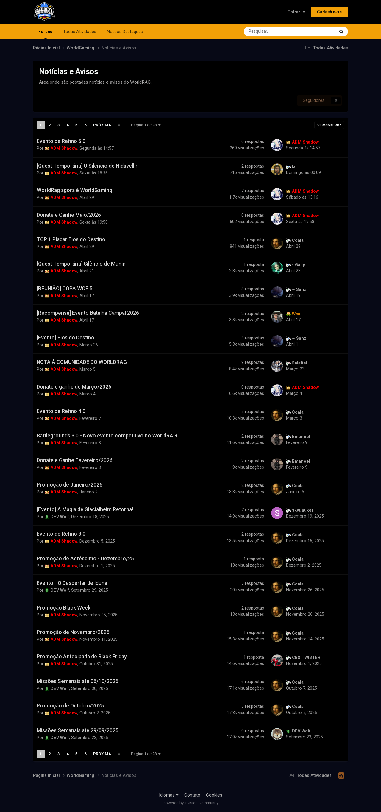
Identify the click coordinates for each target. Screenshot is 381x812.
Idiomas (169, 795)
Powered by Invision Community (190, 803)
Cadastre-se (329, 12)
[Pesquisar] (273, 31)
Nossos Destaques (125, 31)
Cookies (214, 795)
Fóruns (45, 34)
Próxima (102, 125)
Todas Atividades (79, 31)
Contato (192, 795)
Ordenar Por (329, 125)
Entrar (296, 12)
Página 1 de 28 (146, 125)
